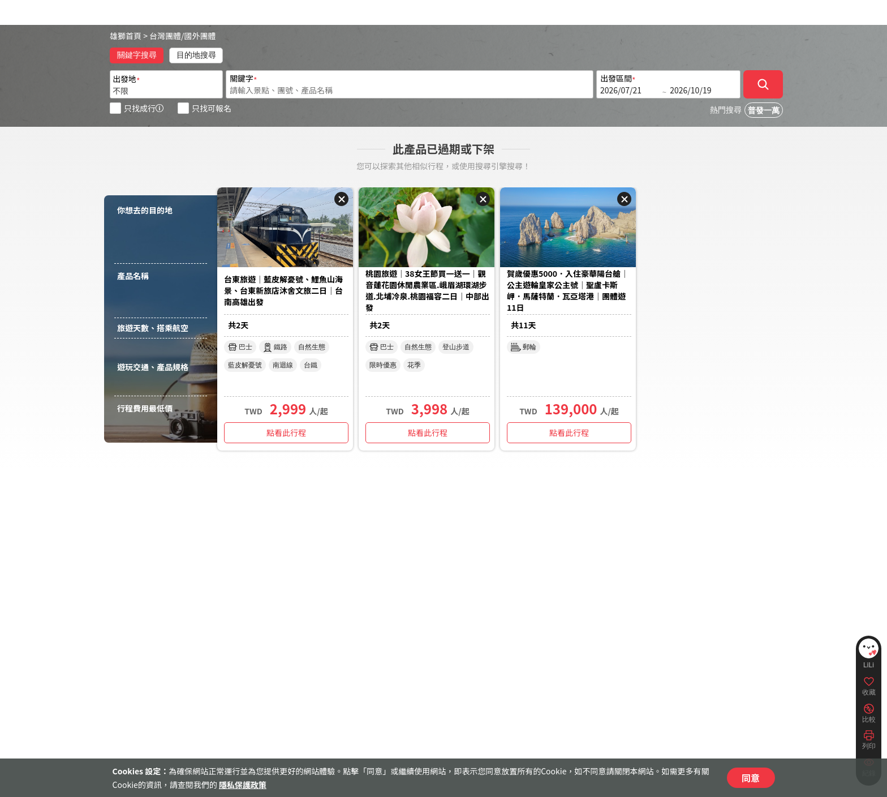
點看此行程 (286, 432)
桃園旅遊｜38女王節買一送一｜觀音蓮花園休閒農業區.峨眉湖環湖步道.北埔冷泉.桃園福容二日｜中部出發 (427, 290)
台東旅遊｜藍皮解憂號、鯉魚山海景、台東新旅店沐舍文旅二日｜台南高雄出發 (283, 290)
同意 (751, 778)
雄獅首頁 (125, 35)
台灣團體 (165, 35)
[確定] (763, 84)
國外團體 (200, 35)
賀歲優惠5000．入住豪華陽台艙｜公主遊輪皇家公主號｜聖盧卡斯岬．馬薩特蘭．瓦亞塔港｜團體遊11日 (567, 290)
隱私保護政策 (242, 784)
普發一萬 (764, 110)
